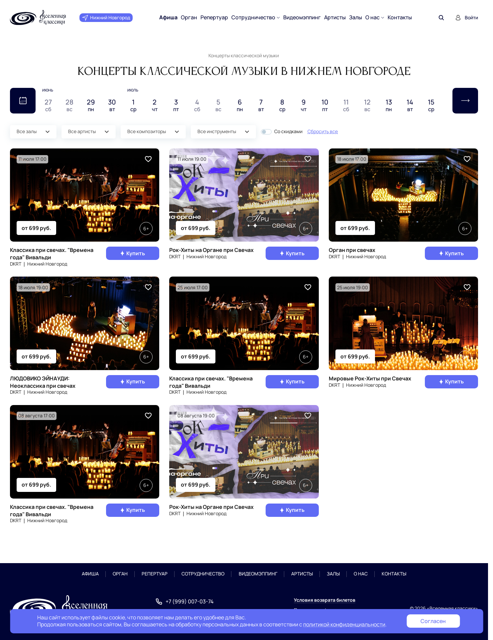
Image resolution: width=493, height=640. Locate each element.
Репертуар (214, 17)
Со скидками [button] (288, 131)
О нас (372, 17)
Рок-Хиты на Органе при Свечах (211, 250)
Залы (355, 17)
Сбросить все (323, 131)
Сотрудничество (253, 17)
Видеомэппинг (302, 17)
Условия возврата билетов (324, 600)
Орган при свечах (352, 250)
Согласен (433, 621)
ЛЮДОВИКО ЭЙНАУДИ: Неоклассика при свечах (42, 382)
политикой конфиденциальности (344, 624)
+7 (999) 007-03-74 (190, 601)
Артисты (335, 17)
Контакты (400, 17)
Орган (189, 17)
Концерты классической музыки (243, 55)
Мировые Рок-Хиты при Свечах (370, 378)
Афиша (168, 17)
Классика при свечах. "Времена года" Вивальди (51, 253)
